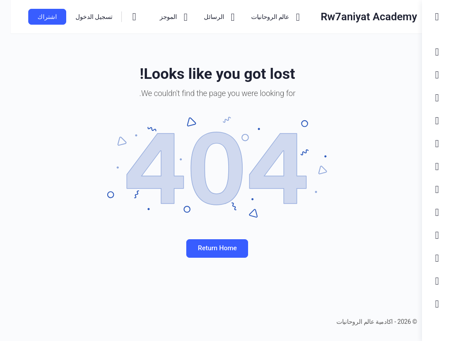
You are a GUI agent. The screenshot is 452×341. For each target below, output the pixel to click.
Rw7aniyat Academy (356, 17)
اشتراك (36, 16)
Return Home (211, 248)
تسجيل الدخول (83, 16)
